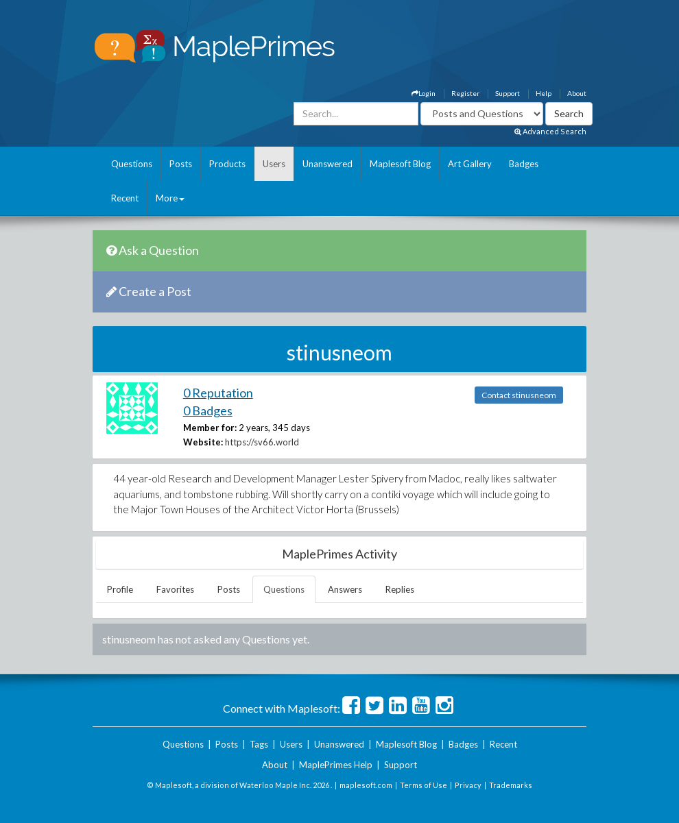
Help (543, 93)
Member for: (210, 427)
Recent (125, 198)
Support (507, 93)
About (576, 93)
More (170, 198)
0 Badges (208, 410)
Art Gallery (470, 163)
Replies (399, 589)
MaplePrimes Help (335, 764)
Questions (131, 163)
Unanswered (327, 163)
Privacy (468, 785)
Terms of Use (423, 785)
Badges (523, 163)
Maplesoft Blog (400, 163)
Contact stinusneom (518, 395)
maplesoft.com (366, 785)
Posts (180, 163)
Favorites (175, 589)
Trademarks (510, 785)
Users (274, 163)
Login (424, 93)
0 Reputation (218, 392)
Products (227, 163)
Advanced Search (550, 131)
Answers (345, 589)
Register (465, 93)
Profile (120, 589)
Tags (259, 744)
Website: (203, 442)
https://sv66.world (262, 442)
